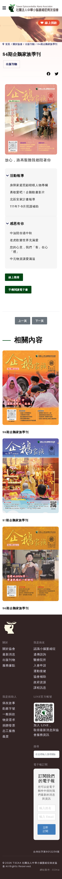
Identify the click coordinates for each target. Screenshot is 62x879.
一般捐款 (8, 714)
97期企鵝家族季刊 (15, 520)
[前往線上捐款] (49, 23)
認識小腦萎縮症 (45, 649)
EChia (56, 869)
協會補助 (40, 676)
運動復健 (40, 671)
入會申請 (40, 665)
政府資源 (40, 682)
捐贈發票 (8, 725)
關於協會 (8, 649)
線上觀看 (14, 277)
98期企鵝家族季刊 (15, 432)
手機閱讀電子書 (18, 289)
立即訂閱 (45, 829)
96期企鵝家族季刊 (15, 608)
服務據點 (8, 665)
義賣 (5, 736)
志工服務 (8, 731)
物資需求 (8, 720)
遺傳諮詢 (40, 654)
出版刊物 (11, 64)
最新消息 (8, 654)
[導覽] (4, 8)
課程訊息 (40, 688)
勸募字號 (8, 708)
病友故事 (8, 703)
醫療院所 (40, 660)
